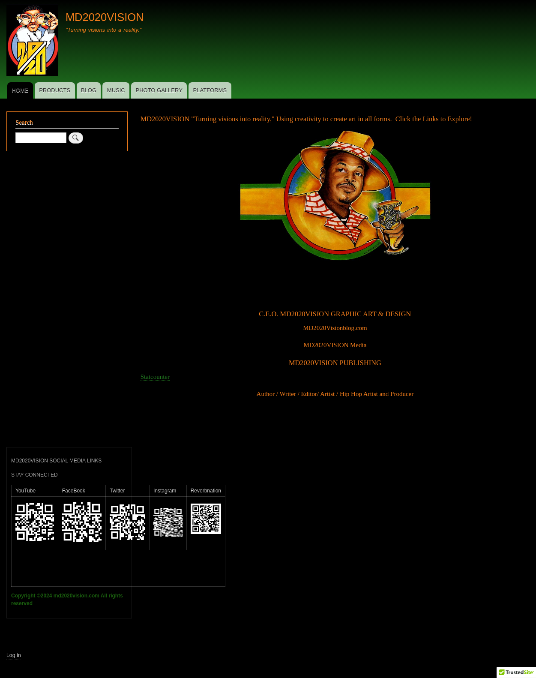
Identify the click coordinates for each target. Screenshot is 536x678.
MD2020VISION (105, 17)
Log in (13, 655)
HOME (20, 90)
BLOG (88, 90)
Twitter (117, 491)
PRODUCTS (54, 90)
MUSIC (116, 90)
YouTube (25, 491)
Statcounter (155, 376)
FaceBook (73, 491)
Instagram (164, 491)
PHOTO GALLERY (158, 90)
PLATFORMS (210, 90)
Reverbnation (206, 491)
